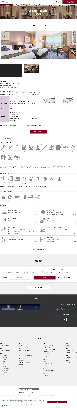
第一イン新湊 (22, 345)
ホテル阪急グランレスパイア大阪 (50, 347)
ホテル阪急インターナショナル (24, 4)
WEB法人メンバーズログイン (65, 277)
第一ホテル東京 (4, 355)
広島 (67, 343)
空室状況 (5, 277)
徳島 (67, 355)
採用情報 (43, 395)
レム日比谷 (3, 361)
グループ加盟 (53, 395)
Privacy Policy (5, 405)
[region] (38, 402)
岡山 (44, 368)
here (5, 399)
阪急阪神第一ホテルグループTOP (26, 392)
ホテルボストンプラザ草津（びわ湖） (26, 355)
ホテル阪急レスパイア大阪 (49, 349)
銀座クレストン (4, 366)
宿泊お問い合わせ (65, 314)
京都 (19, 358)
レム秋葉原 (3, 363)
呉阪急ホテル (69, 345)
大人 (46, 269)
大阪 (44, 343)
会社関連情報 (22, 395)
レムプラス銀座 (4, 357)
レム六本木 (3, 364)
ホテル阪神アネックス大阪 (49, 354)
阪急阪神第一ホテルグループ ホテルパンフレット (66, 395)
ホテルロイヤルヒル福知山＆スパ (26, 362)
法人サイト (38, 395)
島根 (44, 373)
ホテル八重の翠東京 (5, 368)
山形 (1, 343)
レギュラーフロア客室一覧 (38, 249)
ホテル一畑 (46, 375)
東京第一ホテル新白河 (5, 350)
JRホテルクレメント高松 (72, 352)
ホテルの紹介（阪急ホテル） (12, 4)
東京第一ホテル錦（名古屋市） (25, 350)
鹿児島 (67, 360)
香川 (67, 348)
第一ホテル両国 (4, 372)
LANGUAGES (45, 1)
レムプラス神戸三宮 (48, 363)
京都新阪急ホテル (22, 360)
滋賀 (19, 353)
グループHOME (2, 4)
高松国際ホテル (70, 350)
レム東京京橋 (3, 359)
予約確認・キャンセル (20, 277)
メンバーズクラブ (35, 1)
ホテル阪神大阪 (47, 353)
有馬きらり (46, 365)
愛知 (19, 348)
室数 (62, 269)
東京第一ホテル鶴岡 (5, 345)
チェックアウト (30, 269)
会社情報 (47, 395)
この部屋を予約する (38, 131)
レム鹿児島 (69, 362)
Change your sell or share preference (9, 406)
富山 (19, 343)
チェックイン (11, 269)
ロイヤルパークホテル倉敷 (49, 370)
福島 (1, 348)
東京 (1, 353)
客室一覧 (33, 4)
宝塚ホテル (46, 361)
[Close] (75, 402)
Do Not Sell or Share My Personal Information (57, 402)
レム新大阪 (46, 356)
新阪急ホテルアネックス (49, 351)
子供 (54, 269)
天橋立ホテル (22, 364)
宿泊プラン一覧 (38, 287)
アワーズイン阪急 (4, 370)
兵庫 (44, 359)
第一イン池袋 (3, 374)
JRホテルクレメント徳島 (72, 357)
